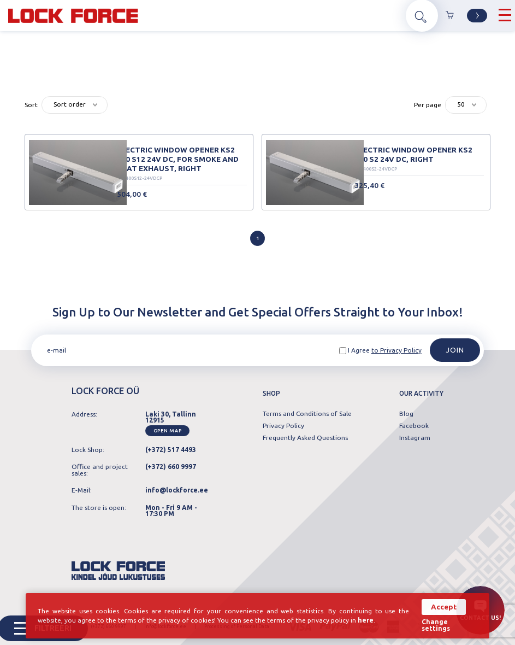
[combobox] (75, 105)
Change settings (436, 625)
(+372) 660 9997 (170, 466)
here (366, 620)
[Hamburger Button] (505, 15)
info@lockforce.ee (176, 490)
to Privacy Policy (396, 350)
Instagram (414, 438)
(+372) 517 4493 (170, 449)
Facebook (414, 426)
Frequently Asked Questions (305, 438)
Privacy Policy (283, 426)
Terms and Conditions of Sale (307, 414)
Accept (444, 607)
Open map (167, 430)
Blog (406, 414)
